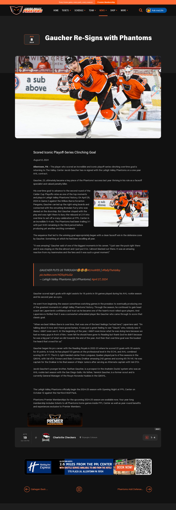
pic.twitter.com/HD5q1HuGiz (55, 274)
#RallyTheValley (111, 270)
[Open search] (140, 10)
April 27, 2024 (99, 279)
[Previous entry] (42, 489)
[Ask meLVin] (156, 10)
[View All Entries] (79, 489)
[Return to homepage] (26, 10)
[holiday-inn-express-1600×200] (88, 466)
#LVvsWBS (93, 270)
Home (55, 10)
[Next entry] (124, 489)
